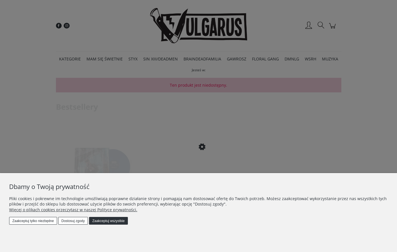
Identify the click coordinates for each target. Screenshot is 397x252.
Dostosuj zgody (73, 221)
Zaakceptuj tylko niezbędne (33, 221)
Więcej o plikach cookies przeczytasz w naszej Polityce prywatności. (73, 209)
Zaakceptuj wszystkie (108, 221)
